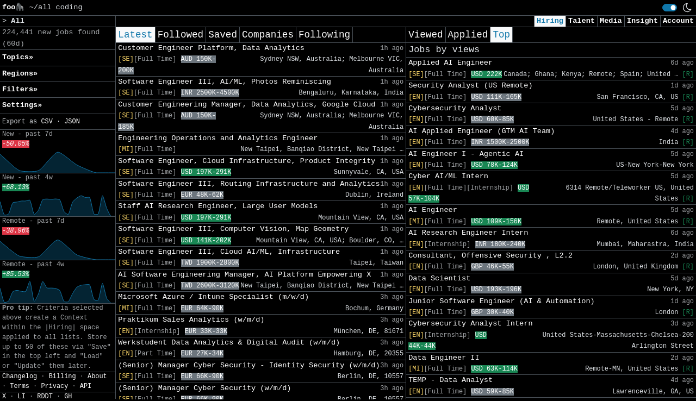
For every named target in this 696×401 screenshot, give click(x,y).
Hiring (550, 21)
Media (611, 21)
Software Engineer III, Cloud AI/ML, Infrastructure (229, 252)
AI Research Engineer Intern (468, 233)
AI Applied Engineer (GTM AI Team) (481, 131)
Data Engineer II (444, 358)
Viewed (425, 34)
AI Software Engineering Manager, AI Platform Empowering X (244, 275)
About (97, 376)
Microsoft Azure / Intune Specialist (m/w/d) (213, 297)
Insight (642, 21)
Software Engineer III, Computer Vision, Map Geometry (233, 229)
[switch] (669, 7)
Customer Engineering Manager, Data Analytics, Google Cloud (246, 105)
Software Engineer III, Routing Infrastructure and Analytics (249, 184)
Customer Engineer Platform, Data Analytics (211, 48)
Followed (180, 34)
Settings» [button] (22, 105)
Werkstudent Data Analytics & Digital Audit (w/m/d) (229, 343)
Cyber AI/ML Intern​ (448, 176)
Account (678, 21)
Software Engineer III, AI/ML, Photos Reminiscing (224, 82)
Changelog (19, 376)
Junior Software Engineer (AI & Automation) (501, 301)
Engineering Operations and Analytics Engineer (218, 138)
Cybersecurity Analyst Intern (470, 323)
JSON (72, 122)
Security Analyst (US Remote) (470, 86)
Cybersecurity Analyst (454, 108)
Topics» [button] (17, 57)
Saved (222, 34)
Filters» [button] (20, 89)
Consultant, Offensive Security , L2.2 (490, 256)
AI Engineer (432, 210)
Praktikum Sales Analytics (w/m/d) (191, 320)
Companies (268, 34)
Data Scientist (439, 278)
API (85, 386)
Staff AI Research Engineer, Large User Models (218, 206)
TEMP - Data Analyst (450, 380)
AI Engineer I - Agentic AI (466, 154)
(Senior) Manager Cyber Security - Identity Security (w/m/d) (249, 365)
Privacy (54, 386)
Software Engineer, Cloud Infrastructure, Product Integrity (246, 161)
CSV (46, 122)
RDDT (45, 396)
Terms (19, 386)
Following (324, 34)
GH (68, 396)
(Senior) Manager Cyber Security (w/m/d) (204, 388)
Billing (62, 376)
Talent (581, 21)
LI (22, 396)
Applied (468, 34)
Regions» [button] (20, 74)
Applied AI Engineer (450, 63)
